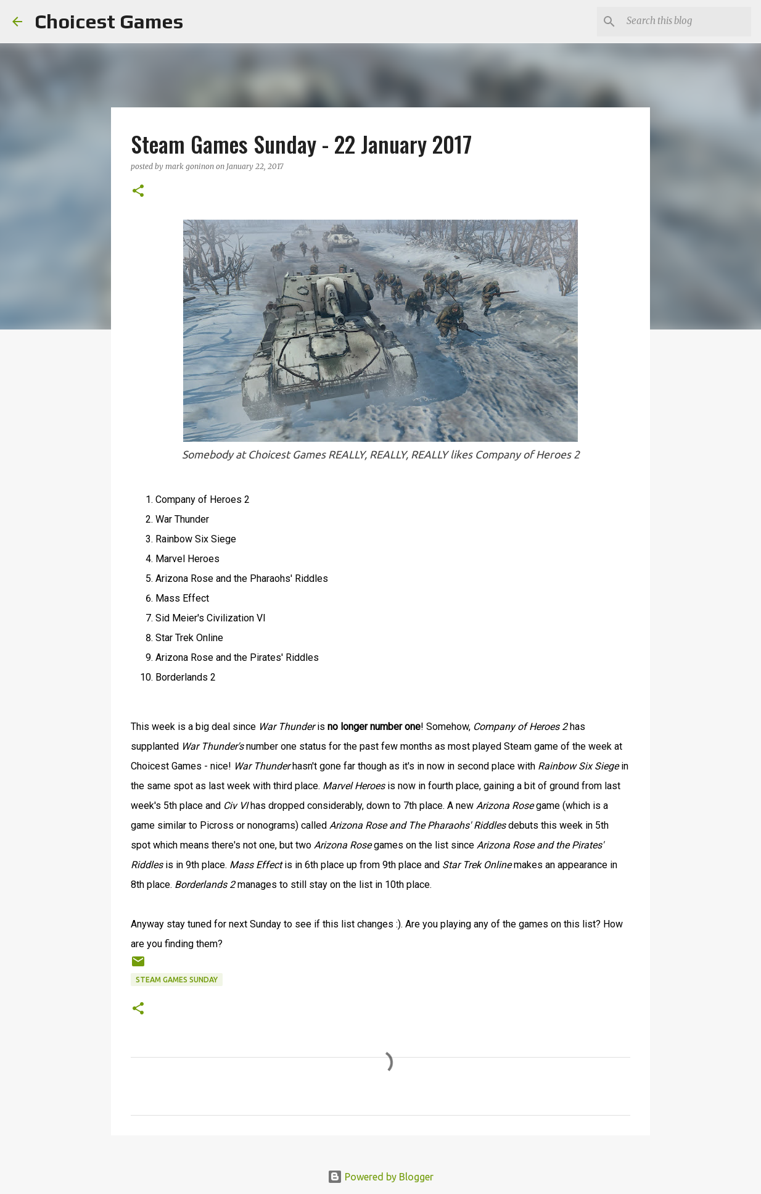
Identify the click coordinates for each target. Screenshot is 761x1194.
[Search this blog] (686, 21)
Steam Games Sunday (177, 980)
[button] (138, 191)
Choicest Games (109, 21)
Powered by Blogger (380, 1176)
